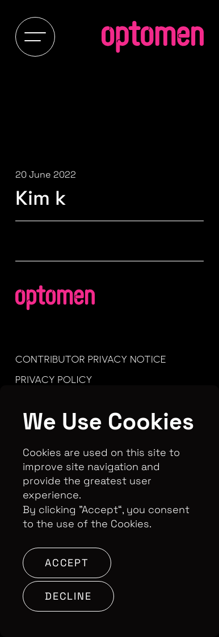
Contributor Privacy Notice (90, 359)
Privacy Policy (53, 379)
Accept (67, 562)
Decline (68, 595)
